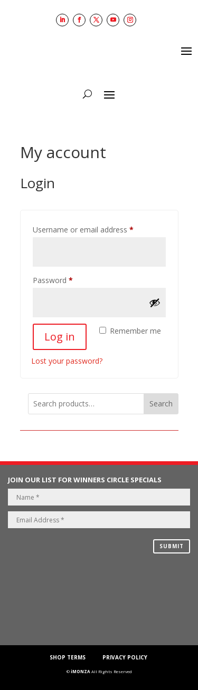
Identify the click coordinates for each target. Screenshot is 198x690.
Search (161, 404)
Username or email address (98, 228)
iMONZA (80, 671)
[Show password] (155, 302)
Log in (59, 336)
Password (67, 279)
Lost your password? (66, 361)
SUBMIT (171, 546)
